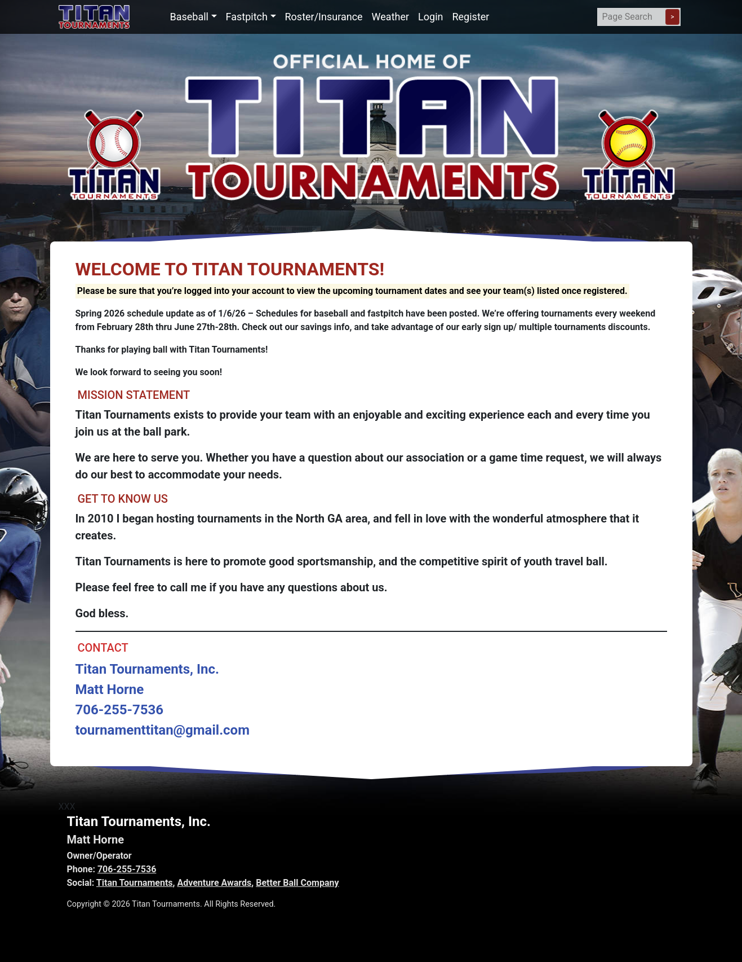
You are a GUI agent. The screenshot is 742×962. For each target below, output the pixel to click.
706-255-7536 (126, 869)
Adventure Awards (214, 882)
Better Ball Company (297, 882)
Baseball (189, 17)
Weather (390, 17)
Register (470, 17)
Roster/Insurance (324, 17)
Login (430, 17)
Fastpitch (247, 17)
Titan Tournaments (134, 882)
